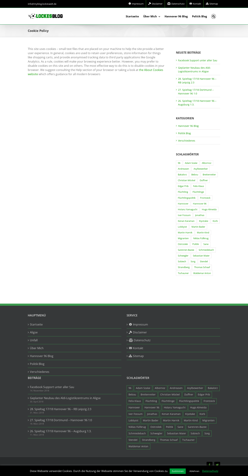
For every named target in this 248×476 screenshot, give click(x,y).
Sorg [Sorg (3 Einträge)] (193, 261)
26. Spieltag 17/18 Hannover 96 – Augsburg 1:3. (60, 431)
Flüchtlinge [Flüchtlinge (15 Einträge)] (198, 191)
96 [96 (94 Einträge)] (179, 163)
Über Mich (37, 348)
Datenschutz (210, 471)
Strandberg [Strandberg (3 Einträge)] (184, 267)
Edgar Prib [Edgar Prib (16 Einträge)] (183, 186)
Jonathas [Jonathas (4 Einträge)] (199, 215)
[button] (213, 16)
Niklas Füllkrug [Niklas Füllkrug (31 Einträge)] (200, 238)
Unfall (34, 340)
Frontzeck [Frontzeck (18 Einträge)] (205, 197)
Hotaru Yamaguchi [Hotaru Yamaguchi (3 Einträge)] (187, 209)
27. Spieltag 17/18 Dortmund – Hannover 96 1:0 (61, 420)
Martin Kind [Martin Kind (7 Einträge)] (203, 232)
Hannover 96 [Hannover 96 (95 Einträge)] (199, 203)
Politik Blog (184, 133)
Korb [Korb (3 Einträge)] (215, 221)
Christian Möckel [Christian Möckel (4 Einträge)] (186, 180)
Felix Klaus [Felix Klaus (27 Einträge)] (198, 186)
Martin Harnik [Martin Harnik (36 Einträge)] (185, 232)
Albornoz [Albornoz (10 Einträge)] (206, 163)
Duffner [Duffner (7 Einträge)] (204, 180)
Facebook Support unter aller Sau (197, 60)
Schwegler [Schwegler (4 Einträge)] (183, 255)
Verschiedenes (186, 140)
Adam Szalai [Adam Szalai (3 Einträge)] (191, 163)
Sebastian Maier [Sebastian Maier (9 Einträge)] (201, 255)
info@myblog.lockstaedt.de (42, 3)
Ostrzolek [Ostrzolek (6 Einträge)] (183, 244)
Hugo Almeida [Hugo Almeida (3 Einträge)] (209, 209)
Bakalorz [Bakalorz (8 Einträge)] (182, 174)
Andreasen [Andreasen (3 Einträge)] (183, 168)
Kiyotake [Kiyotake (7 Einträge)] (203, 221)
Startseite (36, 324)
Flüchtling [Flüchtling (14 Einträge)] (183, 191)
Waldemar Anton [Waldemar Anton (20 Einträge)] (202, 273)
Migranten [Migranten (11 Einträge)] (183, 238)
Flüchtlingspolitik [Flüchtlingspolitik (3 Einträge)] (187, 197)
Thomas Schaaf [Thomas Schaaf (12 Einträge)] (202, 267)
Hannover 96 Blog (188, 126)
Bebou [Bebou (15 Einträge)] (194, 174)
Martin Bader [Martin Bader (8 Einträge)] (198, 226)
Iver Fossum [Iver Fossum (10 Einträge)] (184, 215)
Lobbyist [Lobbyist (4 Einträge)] (182, 226)
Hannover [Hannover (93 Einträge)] (183, 203)
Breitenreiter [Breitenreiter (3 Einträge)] (209, 174)
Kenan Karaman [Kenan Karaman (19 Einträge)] (186, 221)
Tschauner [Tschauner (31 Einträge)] (183, 273)
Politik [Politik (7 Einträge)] (195, 244)
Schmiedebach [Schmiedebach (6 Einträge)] (206, 249)
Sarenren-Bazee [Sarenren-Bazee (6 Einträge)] (186, 249)
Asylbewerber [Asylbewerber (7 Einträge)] (201, 168)
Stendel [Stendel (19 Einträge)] (204, 261)
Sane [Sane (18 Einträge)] (205, 244)
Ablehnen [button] (194, 471)
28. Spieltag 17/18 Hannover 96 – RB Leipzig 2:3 (60, 409)
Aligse (34, 332)
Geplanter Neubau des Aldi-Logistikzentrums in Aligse (65, 398)
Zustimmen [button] (178, 471)
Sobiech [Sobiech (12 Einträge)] (182, 261)
